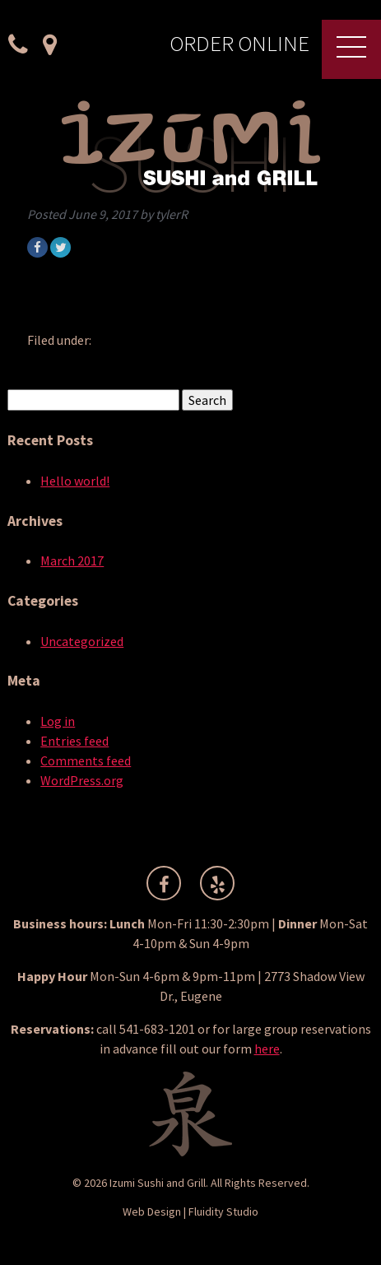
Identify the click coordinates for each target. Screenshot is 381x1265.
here (267, 1048)
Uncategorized (81, 641)
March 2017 (72, 560)
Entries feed (74, 740)
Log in (57, 721)
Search (207, 400)
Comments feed (85, 760)
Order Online (239, 44)
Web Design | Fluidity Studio (190, 1211)
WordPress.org (81, 780)
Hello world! (74, 480)
